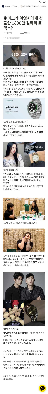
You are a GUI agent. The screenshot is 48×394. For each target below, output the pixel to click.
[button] (40, 2)
